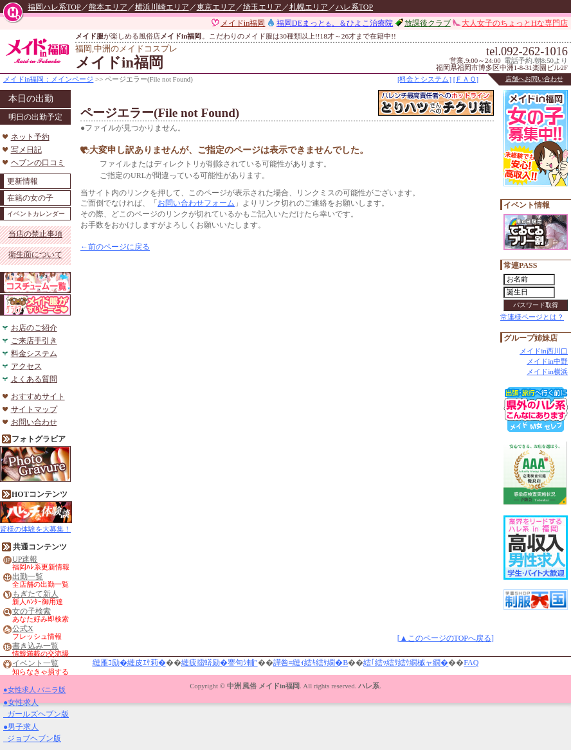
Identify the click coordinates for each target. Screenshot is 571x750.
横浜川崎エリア (162, 7)
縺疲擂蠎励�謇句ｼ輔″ (219, 662)
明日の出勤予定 (35, 116)
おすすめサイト (38, 396)
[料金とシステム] (424, 79)
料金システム (34, 353)
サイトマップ (34, 409)
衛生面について (35, 254)
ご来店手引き (34, 340)
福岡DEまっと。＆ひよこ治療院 (334, 23)
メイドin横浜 (547, 371)
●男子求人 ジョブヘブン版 (32, 732)
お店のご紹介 (34, 327)
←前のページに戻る (115, 246)
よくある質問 (34, 379)
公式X (22, 629)
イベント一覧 (35, 663)
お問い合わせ (34, 422)
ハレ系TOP (354, 7)
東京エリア (216, 7)
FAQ (471, 662)
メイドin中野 (547, 361)
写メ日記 (26, 149)
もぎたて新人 (35, 594)
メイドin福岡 (243, 23)
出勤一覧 (27, 577)
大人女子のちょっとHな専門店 (515, 23)
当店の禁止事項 (35, 233)
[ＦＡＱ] (465, 79)
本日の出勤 (30, 98)
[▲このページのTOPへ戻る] (445, 638)
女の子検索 (31, 611)
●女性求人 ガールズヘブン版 (36, 708)
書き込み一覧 (35, 646)
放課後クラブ (427, 23)
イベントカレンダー (36, 213)
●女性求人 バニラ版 (34, 689)
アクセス (26, 366)
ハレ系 (368, 686)
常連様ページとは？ (532, 317)
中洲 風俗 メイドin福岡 (263, 686)
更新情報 (22, 181)
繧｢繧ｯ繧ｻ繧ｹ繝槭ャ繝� (405, 662)
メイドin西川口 (544, 351)
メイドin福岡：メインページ (48, 79)
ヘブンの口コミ (38, 162)
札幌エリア (308, 7)
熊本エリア (108, 7)
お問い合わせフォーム (196, 203)
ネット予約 (30, 136)
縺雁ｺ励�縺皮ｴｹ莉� (129, 662)
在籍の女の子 (30, 197)
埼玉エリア (262, 7)
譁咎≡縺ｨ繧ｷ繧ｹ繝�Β (311, 662)
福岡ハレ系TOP (54, 7)
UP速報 (24, 559)
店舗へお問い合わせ (534, 78)
